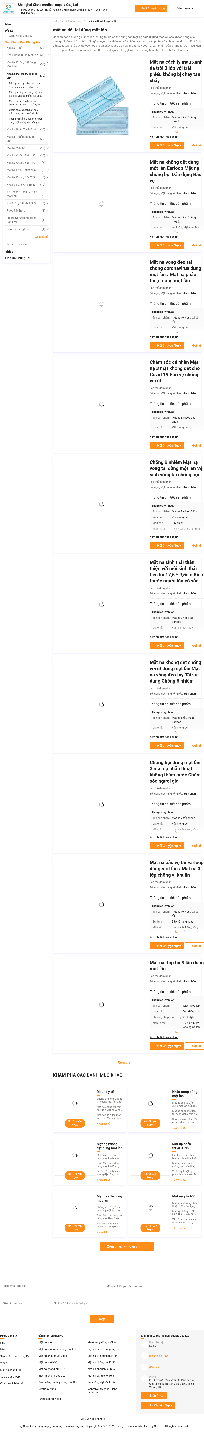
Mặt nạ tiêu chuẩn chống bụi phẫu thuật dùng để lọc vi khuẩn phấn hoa (184, 1165)
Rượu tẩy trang (26, 211)
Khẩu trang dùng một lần (26, 55)
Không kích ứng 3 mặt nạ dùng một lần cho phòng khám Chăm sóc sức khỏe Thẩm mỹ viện (110, 1209)
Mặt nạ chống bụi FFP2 (26, 163)
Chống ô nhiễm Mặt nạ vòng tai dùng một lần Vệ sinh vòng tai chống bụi (176, 468)
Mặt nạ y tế (26, 48)
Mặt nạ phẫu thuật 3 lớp (26, 130)
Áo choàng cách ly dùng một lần (26, 194)
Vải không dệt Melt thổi (26, 203)
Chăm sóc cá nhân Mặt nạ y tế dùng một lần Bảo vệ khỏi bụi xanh (185, 1121)
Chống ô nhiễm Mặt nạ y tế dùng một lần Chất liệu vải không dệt (109, 1100)
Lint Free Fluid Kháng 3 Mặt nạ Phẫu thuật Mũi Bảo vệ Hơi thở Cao (185, 1157)
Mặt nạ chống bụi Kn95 (26, 155)
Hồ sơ (9, 30)
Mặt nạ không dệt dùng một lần (26, 64)
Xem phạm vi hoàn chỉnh (125, 1246)
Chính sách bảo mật (12, 1383)
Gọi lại (196, 145)
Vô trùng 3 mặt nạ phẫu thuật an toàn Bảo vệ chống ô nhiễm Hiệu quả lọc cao (185, 1173)
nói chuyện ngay (153, 8)
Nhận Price (156, 1395)
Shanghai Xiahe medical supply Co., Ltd (48, 5)
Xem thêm (125, 1062)
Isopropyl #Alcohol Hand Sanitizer (26, 220)
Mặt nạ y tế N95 (26, 148)
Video (9, 251)
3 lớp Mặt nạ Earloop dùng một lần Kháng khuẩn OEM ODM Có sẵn (108, 1165)
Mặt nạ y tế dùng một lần (26, 138)
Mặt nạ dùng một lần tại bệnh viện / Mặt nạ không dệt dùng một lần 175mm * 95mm (184, 1112)
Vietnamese (185, 8)
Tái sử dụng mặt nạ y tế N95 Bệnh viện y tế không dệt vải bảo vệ (184, 1221)
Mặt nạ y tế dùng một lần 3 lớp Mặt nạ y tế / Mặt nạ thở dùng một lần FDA (109, 1116)
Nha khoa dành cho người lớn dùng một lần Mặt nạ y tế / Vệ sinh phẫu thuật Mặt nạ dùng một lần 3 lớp (110, 1225)
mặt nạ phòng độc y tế (26, 177)
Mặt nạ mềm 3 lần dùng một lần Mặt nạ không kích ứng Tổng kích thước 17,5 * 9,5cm (108, 1157)
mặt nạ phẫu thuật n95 (26, 170)
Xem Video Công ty (20, 35)
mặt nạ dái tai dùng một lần (26, 75)
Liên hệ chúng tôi (17, 258)
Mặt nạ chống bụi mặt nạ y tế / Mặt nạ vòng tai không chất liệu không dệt (109, 1108)
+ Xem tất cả (40, 236)
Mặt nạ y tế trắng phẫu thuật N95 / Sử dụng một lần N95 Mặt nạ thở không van (185, 1205)
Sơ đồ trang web (10, 1376)
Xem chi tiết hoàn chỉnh (164, 136)
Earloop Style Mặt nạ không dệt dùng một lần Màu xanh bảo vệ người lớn (108, 1173)
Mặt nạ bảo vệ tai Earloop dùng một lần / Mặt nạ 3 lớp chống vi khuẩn (177, 869)
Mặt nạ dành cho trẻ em (26, 185)
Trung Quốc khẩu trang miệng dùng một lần (41, 1426)
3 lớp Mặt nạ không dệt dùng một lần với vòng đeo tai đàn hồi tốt (110, 1217)
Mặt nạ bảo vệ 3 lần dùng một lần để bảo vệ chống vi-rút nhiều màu (184, 1104)
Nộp (102, 1319)
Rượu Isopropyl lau (26, 229)
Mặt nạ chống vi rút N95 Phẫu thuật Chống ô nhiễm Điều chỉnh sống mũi (185, 1213)
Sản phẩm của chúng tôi (22, 42)
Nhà (8, 24)
